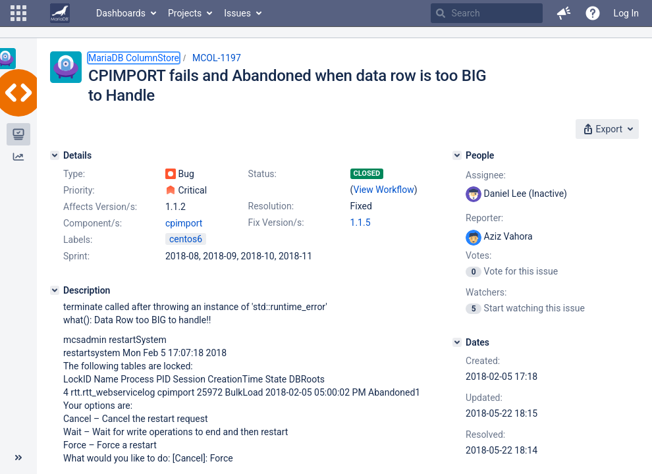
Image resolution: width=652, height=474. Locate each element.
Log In (626, 13)
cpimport (183, 223)
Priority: (79, 190)
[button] (18, 13)
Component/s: (92, 223)
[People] (457, 155)
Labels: (77, 239)
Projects (185, 13)
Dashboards (121, 13)
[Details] (54, 155)
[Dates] (457, 342)
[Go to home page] (59, 13)
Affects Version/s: (100, 206)
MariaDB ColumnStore (133, 58)
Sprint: (76, 256)
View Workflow (384, 189)
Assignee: (486, 175)
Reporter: (484, 218)
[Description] (54, 290)
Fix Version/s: (276, 222)
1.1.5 (360, 222)
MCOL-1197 (216, 58)
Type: (74, 174)
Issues (237, 13)
